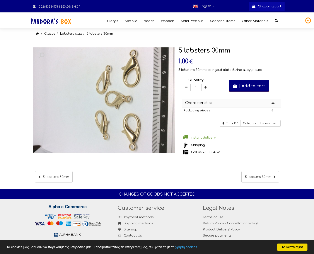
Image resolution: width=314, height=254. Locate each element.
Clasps (112, 21)
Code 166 (230, 123)
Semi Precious (192, 21)
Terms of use (213, 217)
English (204, 6)
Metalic (131, 21)
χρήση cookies (186, 247)
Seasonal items (222, 21)
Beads (149, 21)
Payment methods (136, 217)
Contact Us (133, 235)
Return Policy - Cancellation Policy (230, 223)
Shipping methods (135, 223)
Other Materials (255, 21)
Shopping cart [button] (266, 6)
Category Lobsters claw (260, 123)
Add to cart (249, 86)
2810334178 (211, 152)
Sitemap (127, 229)
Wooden (167, 21)
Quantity (195, 80)
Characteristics (198, 103)
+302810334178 (45, 6)
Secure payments (217, 235)
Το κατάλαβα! (292, 247)
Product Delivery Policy (221, 229)
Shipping (198, 145)
